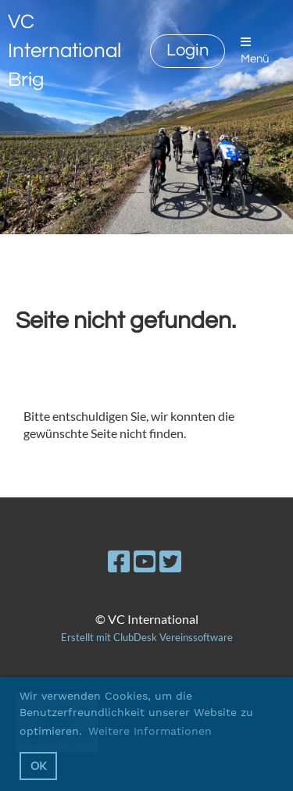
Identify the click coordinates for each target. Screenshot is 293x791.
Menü (255, 50)
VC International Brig (64, 51)
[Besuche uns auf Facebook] (119, 561)
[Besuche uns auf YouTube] (144, 561)
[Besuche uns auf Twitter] (170, 561)
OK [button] (38, 765)
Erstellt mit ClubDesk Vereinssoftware (147, 637)
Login (187, 50)
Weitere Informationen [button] (150, 731)
